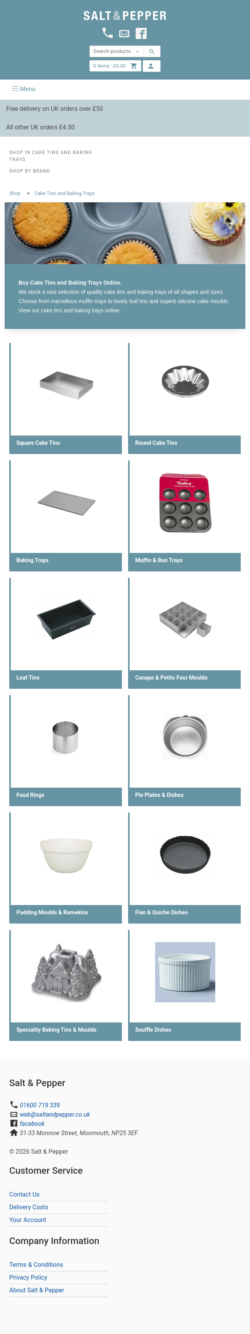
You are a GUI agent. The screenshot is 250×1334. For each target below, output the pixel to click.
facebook (32, 1123)
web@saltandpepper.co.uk (55, 1114)
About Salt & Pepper (36, 1290)
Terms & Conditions (36, 1264)
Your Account (27, 1220)
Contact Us (24, 1194)
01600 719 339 (40, 1105)
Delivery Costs (28, 1207)
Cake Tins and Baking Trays (64, 193)
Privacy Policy (28, 1277)
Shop (14, 193)
